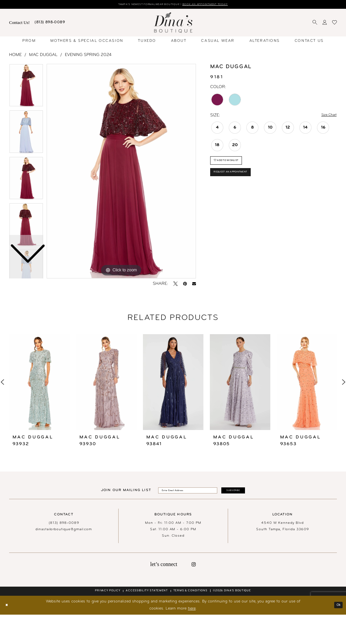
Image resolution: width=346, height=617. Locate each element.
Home (15, 55)
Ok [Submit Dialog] (337, 607)
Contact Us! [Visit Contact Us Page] (19, 23)
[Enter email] (184, 492)
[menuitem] (19, 23)
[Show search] (315, 24)
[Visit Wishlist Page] (334, 24)
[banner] (173, 23)
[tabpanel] (121, 172)
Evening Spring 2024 (88, 55)
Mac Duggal (43, 55)
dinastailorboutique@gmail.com (63, 532)
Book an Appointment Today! (215, 4)
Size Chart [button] (327, 116)
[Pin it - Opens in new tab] (185, 285)
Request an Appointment (236, 178)
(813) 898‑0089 (64, 525)
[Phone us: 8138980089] (49, 24)
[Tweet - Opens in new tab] (175, 285)
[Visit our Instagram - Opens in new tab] (194, 566)
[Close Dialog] (8, 607)
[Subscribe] (242, 492)
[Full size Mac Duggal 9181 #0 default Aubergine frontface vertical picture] (121, 172)
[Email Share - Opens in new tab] (194, 285)
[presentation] (39, 382)
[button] (325, 24)
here (192, 611)
